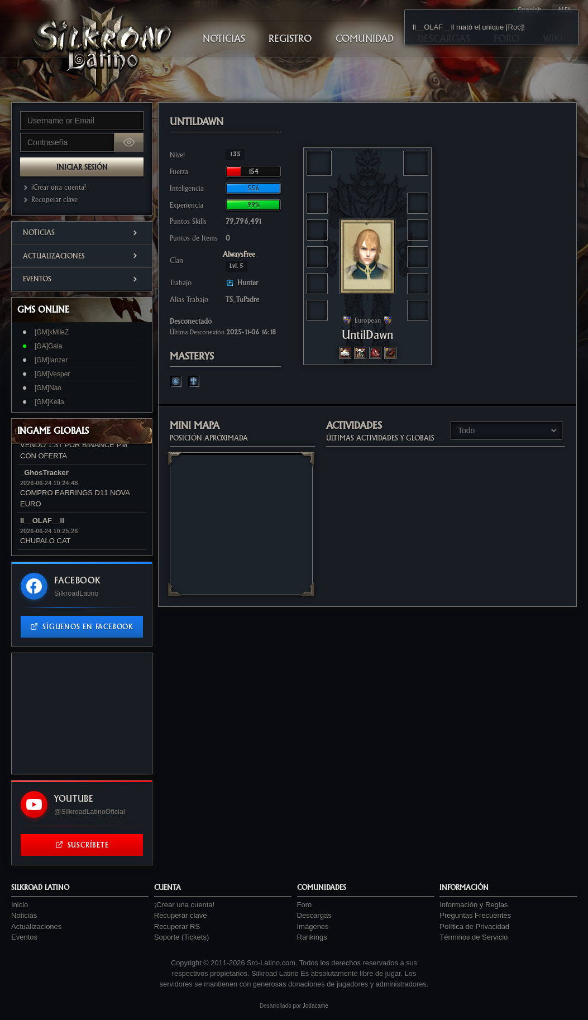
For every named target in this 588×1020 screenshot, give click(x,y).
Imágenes (313, 926)
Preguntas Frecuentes (475, 915)
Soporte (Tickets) (181, 937)
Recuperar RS (177, 926)
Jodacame (315, 1006)
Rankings (312, 937)
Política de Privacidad (474, 926)
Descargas (314, 915)
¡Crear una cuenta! (53, 187)
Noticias (82, 232)
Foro (304, 905)
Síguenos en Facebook (81, 626)
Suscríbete (82, 845)
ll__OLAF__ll (42, 520)
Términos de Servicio (473, 937)
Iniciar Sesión (82, 167)
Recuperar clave (49, 199)
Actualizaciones (82, 256)
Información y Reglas (473, 905)
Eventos (82, 279)
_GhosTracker (44, 472)
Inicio (19, 905)
